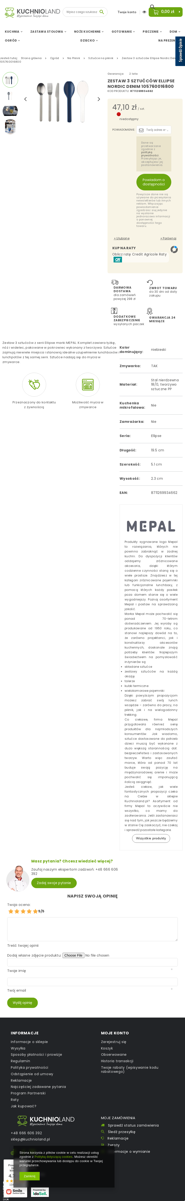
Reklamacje (21, 1073)
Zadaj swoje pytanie (54, 875)
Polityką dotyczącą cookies (54, 1157)
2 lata (133, 74)
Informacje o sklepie (29, 1034)
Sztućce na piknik (100, 58)
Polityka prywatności (29, 1060)
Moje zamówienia (121, 1110)
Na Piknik (73, 58)
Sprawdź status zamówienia (133, 1119)
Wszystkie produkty (151, 833)
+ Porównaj (170, 237)
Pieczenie (151, 32)
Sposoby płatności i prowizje (36, 1047)
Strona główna (31, 58)
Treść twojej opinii (23, 937)
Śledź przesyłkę (122, 1126)
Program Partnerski (28, 1086)
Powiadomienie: (123, 130)
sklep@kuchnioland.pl (30, 1132)
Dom (173, 32)
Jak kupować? (23, 1099)
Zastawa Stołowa (46, 32)
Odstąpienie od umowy (32, 1066)
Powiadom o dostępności (154, 181)
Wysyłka (18, 1040)
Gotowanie (122, 32)
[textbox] (85, 12)
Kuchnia (12, 32)
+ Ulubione (120, 237)
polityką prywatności (150, 153)
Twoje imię (16, 962)
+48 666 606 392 (26, 1125)
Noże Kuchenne (87, 32)
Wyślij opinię (23, 995)
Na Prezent (167, 40)
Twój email (16, 982)
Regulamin (20, 1053)
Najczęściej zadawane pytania (38, 1079)
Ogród (11, 40)
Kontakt (50, 1113)
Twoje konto (125, 13)
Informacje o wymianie (129, 1145)
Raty (15, 1092)
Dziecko (87, 40)
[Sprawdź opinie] (180, 52)
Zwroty (114, 1138)
